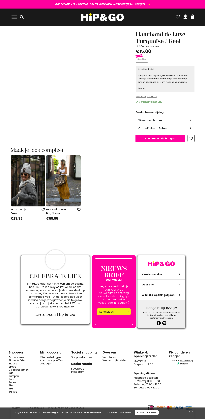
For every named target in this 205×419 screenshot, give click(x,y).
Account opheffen (51, 361)
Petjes (12, 382)
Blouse (13, 364)
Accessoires (16, 357)
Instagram (77, 372)
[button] (192, 16)
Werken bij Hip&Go (114, 361)
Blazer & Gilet (17, 361)
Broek (12, 367)
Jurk (11, 379)
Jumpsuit (14, 376)
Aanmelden (106, 312)
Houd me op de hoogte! (160, 139)
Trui (11, 389)
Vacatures (109, 357)
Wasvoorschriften (150, 121)
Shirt (11, 386)
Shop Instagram (81, 357)
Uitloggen (46, 364)
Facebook (77, 369)
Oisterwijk (140, 361)
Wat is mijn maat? (146, 97)
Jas (11, 373)
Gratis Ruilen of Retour (153, 128)
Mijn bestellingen (50, 357)
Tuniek (13, 392)
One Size (142, 59)
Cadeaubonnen (19, 370)
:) (101, 4)
